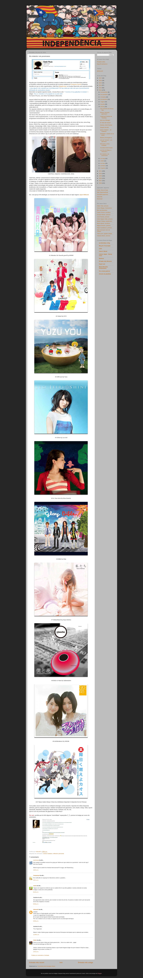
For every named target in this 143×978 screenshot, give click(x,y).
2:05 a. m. (36, 870)
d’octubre (103, 97)
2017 (100, 78)
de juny (102, 106)
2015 (100, 83)
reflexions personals (58, 853)
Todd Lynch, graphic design (104, 233)
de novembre (104, 94)
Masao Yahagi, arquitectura (104, 221)
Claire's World (103, 251)
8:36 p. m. (36, 904)
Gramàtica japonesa (102, 194)
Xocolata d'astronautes (106, 147)
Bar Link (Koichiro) (102, 210)
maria (35, 885)
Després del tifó (104, 127)
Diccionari (99, 199)
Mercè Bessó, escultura (103, 223)
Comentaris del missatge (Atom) (46, 966)
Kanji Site (99, 196)
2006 (100, 183)
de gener (103, 168)
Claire (35, 940)
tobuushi (35, 909)
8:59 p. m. (36, 921)
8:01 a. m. (36, 880)
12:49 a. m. (36, 934)
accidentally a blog (104, 243)
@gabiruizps (63, 86)
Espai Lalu (102, 264)
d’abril (102, 161)
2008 (100, 178)
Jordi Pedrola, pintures (103, 216)
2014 (100, 85)
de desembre (104, 92)
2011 (100, 171)
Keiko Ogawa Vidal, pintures (104, 219)
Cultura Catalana (47, 853)
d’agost (102, 101)
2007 (100, 180)
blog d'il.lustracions (102, 64)
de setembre (104, 99)
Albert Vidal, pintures (102, 206)
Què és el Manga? (105, 120)
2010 (100, 173)
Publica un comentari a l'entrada (40, 955)
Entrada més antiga (85, 962)
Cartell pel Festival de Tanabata (106, 117)
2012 (100, 90)
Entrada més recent (36, 962)
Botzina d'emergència (106, 137)
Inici (61, 962)
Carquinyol (36, 875)
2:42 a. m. (36, 951)
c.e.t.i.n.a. (36, 860)
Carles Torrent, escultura (103, 212)
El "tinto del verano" (105, 122)
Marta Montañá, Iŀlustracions (103, 267)
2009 (100, 176)
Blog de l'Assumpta (104, 245)
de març (102, 163)
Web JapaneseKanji (102, 192)
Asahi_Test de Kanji (102, 190)
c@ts (100, 248)
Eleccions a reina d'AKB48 (105, 144)
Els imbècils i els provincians (104, 154)
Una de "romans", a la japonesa (106, 140)
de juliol (102, 104)
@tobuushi (100, 71)
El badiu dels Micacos (105, 261)
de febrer (103, 165)
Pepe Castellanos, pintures (104, 227)
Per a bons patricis (104, 271)
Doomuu (101, 258)
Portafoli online (101, 62)
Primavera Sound (76, 84)
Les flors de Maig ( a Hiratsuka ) (105, 150)
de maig (102, 158)
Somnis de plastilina (105, 274)
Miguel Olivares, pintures (104, 225)
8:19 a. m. (36, 892)
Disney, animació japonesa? (104, 113)
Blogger (99, 973)
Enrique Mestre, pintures (103, 214)
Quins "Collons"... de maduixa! (105, 130)
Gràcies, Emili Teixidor (106, 125)
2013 (100, 87)
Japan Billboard (84, 194)
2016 (100, 80)
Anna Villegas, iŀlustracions (104, 208)
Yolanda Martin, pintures (103, 235)
